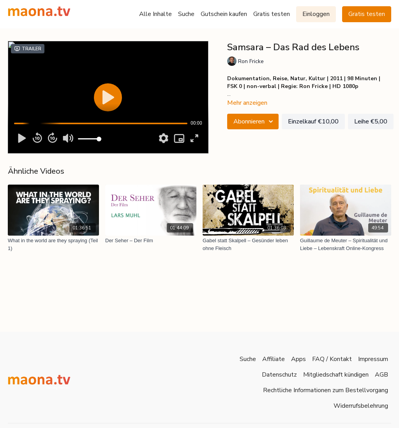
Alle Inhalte (155, 14)
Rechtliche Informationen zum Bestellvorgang (325, 390)
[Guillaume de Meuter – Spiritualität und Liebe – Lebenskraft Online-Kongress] (345, 244)
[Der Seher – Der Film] (150, 241)
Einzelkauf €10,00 (313, 121)
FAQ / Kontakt (332, 359)
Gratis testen (271, 14)
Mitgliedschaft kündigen (336, 374)
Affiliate (273, 359)
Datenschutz (279, 374)
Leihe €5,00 (370, 121)
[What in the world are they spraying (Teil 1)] (53, 244)
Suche (186, 14)
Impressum (373, 359)
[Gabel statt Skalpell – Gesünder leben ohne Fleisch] (248, 244)
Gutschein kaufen (224, 14)
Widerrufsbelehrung (361, 406)
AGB (381, 374)
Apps (298, 359)
